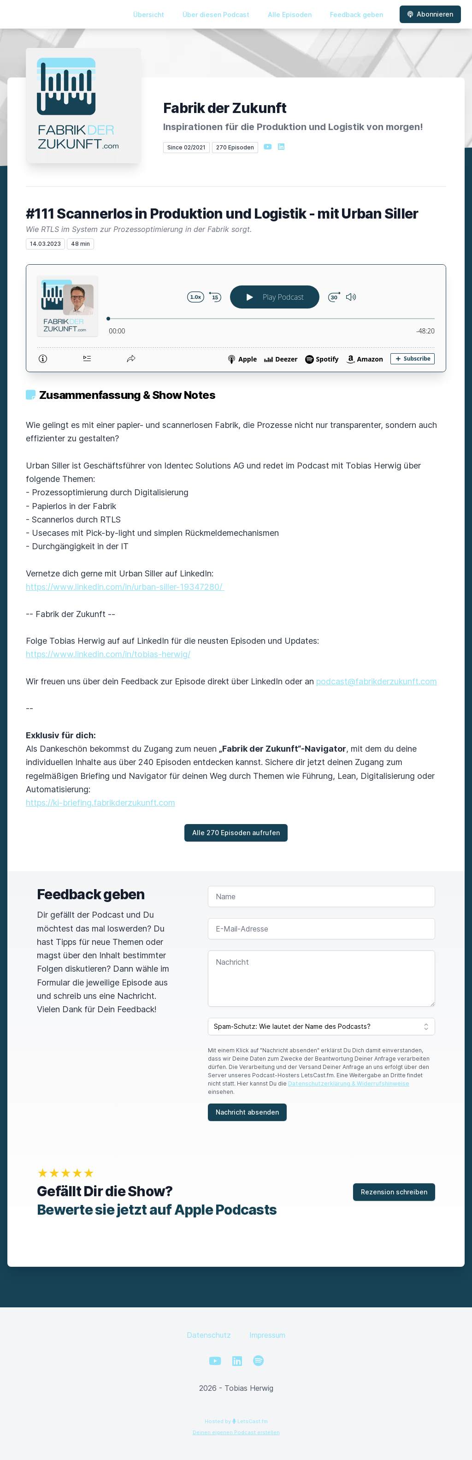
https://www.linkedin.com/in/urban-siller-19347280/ (125, 587)
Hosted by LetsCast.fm (236, 1421)
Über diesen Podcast (216, 14)
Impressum (267, 1335)
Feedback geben (356, 14)
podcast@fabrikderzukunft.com (376, 681)
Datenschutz (209, 1335)
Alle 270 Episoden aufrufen (236, 833)
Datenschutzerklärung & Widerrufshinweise (348, 1083)
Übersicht (148, 14)
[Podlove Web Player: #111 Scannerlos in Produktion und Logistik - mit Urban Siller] (236, 318)
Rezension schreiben (394, 1192)
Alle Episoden (290, 14)
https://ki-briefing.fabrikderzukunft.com (100, 802)
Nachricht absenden (247, 1112)
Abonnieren (430, 14)
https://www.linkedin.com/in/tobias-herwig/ (108, 654)
